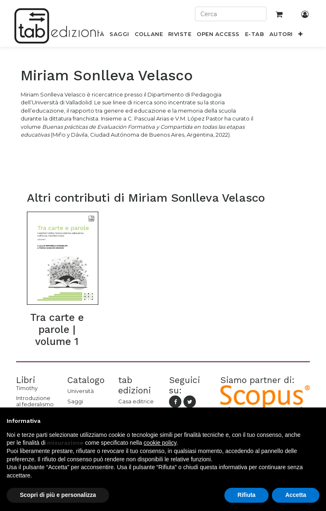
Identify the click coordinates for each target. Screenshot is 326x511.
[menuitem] (119, 35)
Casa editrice (136, 401)
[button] (300, 35)
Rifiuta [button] (247, 495)
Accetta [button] (295, 495)
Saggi (75, 401)
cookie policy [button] (160, 442)
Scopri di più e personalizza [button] (58, 495)
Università (80, 391)
